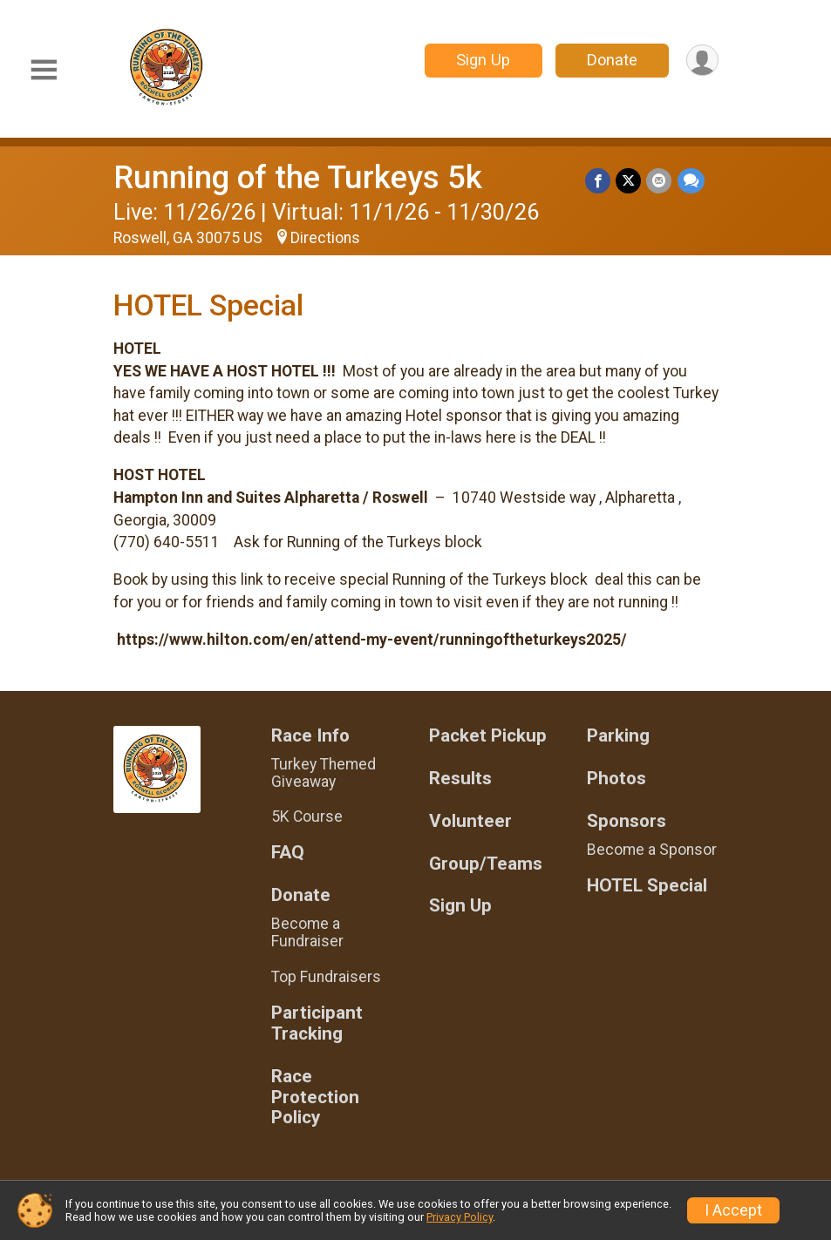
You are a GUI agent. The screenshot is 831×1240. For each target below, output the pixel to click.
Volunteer (470, 821)
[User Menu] (702, 60)
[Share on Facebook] (598, 180)
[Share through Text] (691, 180)
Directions (325, 238)
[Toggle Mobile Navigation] (43, 70)
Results (460, 779)
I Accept (733, 1210)
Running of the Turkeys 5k (297, 177)
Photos (616, 779)
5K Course (307, 816)
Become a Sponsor (652, 849)
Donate (611, 60)
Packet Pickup (488, 736)
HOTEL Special (647, 886)
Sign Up (482, 60)
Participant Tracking (317, 1023)
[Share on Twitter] (629, 180)
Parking (618, 736)
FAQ (287, 853)
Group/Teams (485, 864)
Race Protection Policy (315, 1097)
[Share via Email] (659, 180)
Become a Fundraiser (307, 932)
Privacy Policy (459, 1216)
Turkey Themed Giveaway (323, 773)
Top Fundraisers (326, 977)
